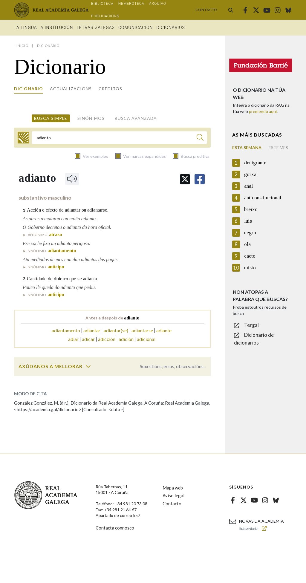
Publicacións (105, 16)
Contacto (206, 9)
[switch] (88, 366)
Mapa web (173, 487)
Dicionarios (170, 27)
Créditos (110, 88)
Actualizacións (71, 88)
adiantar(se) (116, 330)
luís (248, 221)
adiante (164, 330)
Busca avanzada (136, 118)
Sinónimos (91, 118)
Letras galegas (95, 27)
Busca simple (50, 118)
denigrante (255, 163)
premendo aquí (263, 111)
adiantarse (142, 330)
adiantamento (66, 330)
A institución (57, 27)
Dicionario (28, 88)
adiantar (91, 330)
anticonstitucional (262, 198)
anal (248, 186)
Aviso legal (173, 495)
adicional (146, 339)
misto (250, 267)
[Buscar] (200, 138)
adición (126, 339)
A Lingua (26, 27)
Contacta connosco (115, 527)
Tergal (251, 325)
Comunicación (135, 27)
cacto (249, 256)
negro (250, 232)
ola (247, 244)
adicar (88, 339)
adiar (73, 339)
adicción (106, 339)
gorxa (250, 174)
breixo (251, 209)
